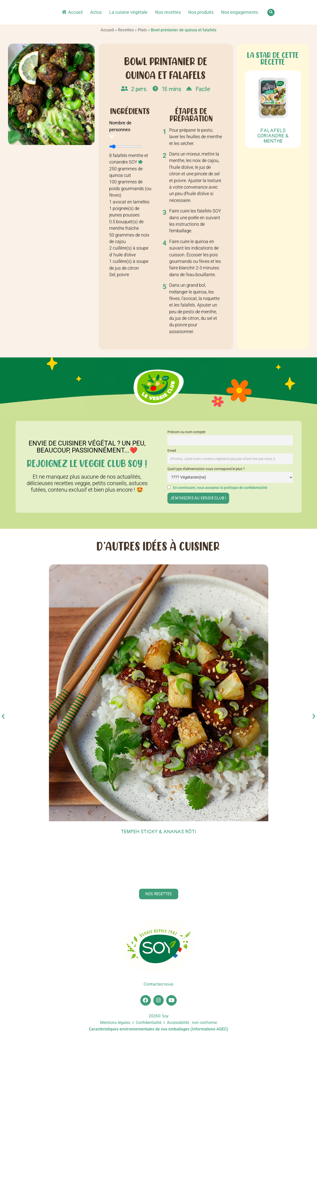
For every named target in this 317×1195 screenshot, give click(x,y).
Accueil (107, 30)
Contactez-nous (158, 1139)
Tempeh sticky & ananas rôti (158, 832)
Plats (142, 30)
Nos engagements (239, 12)
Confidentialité (148, 1180)
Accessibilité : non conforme (192, 1180)
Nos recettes (168, 12)
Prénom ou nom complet (186, 432)
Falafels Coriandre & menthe (273, 135)
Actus (96, 12)
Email (171, 451)
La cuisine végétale (128, 12)
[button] (271, 12)
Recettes (126, 30)
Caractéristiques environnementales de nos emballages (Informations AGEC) (158, 1186)
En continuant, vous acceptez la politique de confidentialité (220, 488)
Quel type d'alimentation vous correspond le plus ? (206, 469)
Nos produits (201, 12)
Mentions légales (115, 1180)
